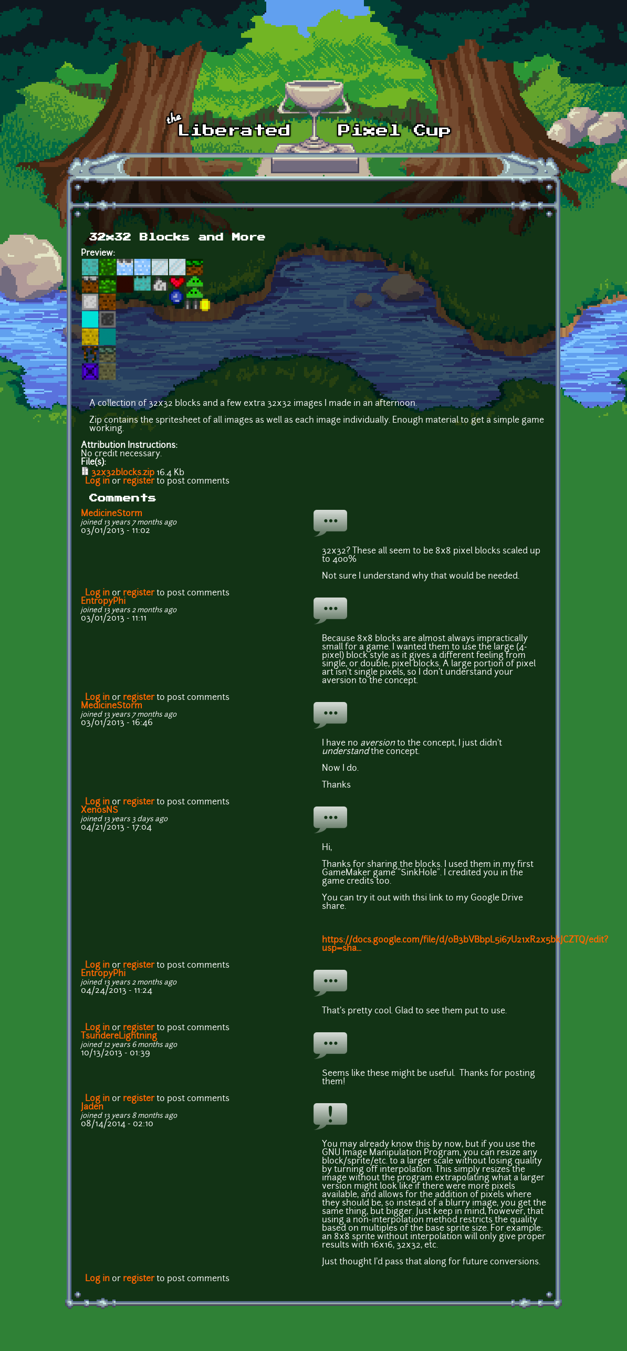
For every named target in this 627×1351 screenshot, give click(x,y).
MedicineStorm (111, 514)
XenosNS (99, 811)
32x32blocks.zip (122, 473)
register (138, 481)
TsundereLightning (119, 1036)
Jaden (92, 1107)
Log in (97, 481)
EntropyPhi (103, 602)
